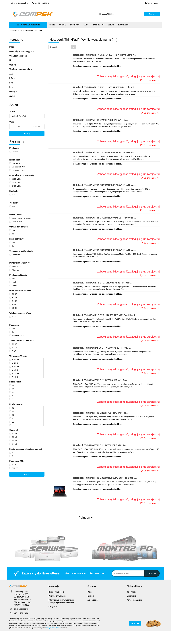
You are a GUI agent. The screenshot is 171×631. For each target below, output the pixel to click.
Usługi (13, 91)
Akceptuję (135, 623)
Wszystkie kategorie (28, 24)
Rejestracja (131, 592)
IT (11, 60)
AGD (12, 74)
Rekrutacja (123, 24)
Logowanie (131, 596)
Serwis (111, 24)
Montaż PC (98, 24)
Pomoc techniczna (134, 600)
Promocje (74, 24)
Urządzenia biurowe (19, 56)
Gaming (13, 65)
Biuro (12, 47)
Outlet (86, 24)
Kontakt (62, 24)
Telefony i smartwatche (20, 69)
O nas (52, 24)
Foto (12, 83)
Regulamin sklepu (56, 592)
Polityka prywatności (57, 596)
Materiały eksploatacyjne (21, 51)
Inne (12, 87)
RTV (12, 78)
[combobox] (62, 47)
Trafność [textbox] (53, 47)
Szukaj (27, 133)
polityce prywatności (53, 628)
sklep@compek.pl (21, 609)
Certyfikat (52, 607)
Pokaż (27, 474)
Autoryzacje (93, 600)
